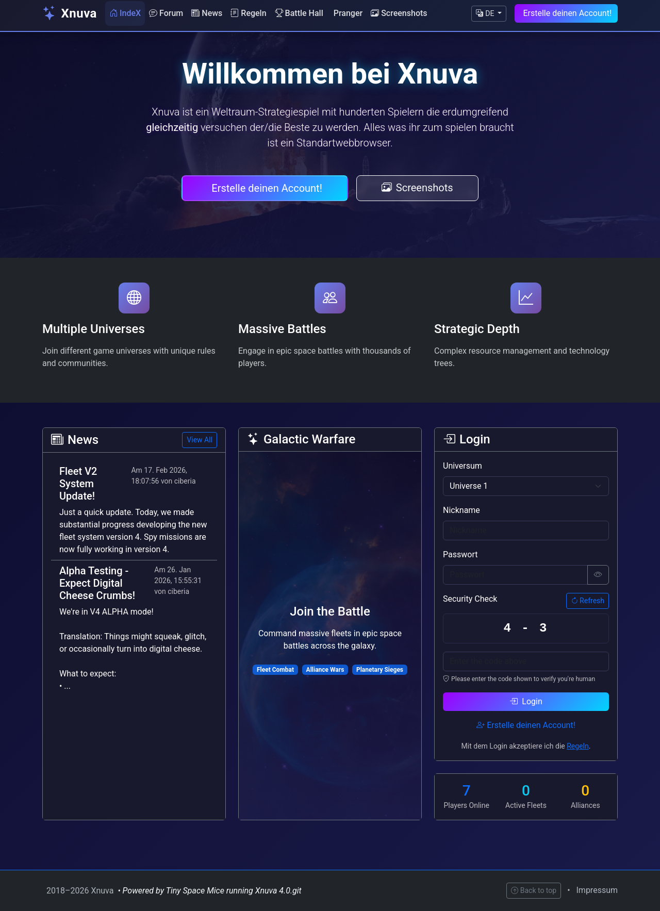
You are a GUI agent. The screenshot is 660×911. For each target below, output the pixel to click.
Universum (462, 466)
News (206, 13)
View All (199, 440)
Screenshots (399, 13)
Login (525, 701)
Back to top (533, 890)
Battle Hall (299, 13)
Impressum (597, 890)
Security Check (470, 599)
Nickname (461, 510)
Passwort (460, 554)
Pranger (348, 13)
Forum (166, 13)
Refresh (587, 601)
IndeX (125, 13)
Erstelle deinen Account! (567, 13)
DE (486, 13)
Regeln (248, 13)
